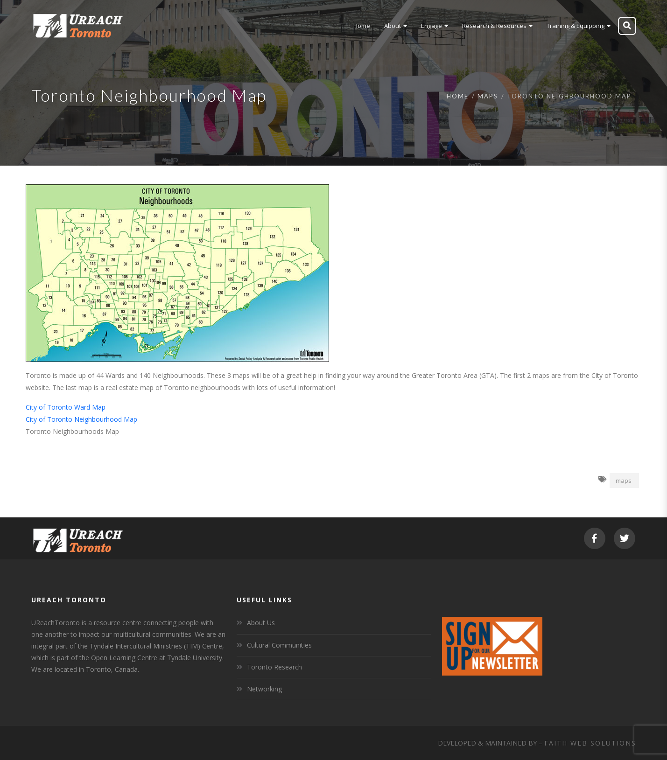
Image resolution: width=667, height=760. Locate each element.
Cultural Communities (279, 645)
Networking (264, 688)
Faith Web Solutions (590, 743)
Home (458, 96)
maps (624, 480)
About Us (261, 622)
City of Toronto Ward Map (65, 407)
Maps (487, 96)
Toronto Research (274, 666)
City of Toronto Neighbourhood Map (81, 419)
